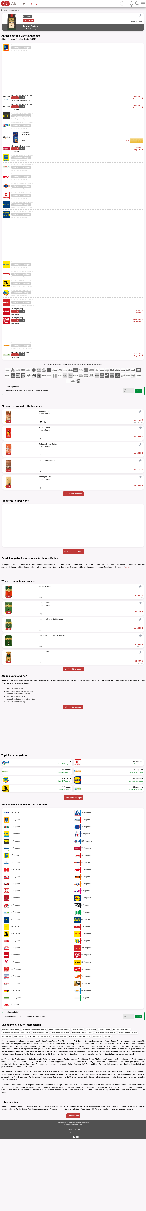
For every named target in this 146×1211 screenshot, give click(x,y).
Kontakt (65, 1204)
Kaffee (6, 10)
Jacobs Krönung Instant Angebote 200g (38, 1108)
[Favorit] (140, 15)
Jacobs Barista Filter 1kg (15, 774)
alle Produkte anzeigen (73, 494)
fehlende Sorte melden (73, 779)
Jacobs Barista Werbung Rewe (60, 1105)
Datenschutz (78, 1201)
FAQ (69, 1204)
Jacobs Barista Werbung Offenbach (105, 1105)
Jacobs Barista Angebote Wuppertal (82, 1105)
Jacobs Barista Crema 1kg (16, 761)
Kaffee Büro (107, 1108)
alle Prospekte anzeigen (73, 551)
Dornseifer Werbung (104, 1101)
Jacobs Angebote (19, 1108)
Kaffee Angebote (6, 1108)
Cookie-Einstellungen (77, 1204)
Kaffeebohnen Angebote (59, 1108)
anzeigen (128, 567)
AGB (72, 1201)
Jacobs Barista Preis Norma (40, 1105)
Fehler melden (73, 1188)
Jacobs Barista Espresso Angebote (59, 1101)
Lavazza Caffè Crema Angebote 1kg (79, 1108)
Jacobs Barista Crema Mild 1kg (18, 766)
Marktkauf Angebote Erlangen (121, 1101)
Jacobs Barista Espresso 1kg (17, 769)
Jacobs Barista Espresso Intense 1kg (20, 771)
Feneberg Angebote (77, 1101)
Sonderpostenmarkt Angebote (10, 1101)
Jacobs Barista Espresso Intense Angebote (34, 1101)
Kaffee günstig (97, 1108)
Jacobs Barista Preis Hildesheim (128, 1105)
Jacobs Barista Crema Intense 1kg (19, 763)
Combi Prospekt (91, 1101)
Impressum (68, 1201)
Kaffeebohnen (13, 10)
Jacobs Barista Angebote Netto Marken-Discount (16, 1105)
